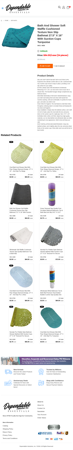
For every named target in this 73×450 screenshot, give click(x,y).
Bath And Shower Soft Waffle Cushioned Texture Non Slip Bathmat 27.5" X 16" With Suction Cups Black (20, 211)
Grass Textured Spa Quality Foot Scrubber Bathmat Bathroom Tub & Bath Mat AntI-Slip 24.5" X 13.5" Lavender (51, 211)
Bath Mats (14, 20)
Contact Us (40, 408)
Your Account (41, 415)
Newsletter (40, 411)
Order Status (41, 418)
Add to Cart (46, 66)
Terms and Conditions (9, 438)
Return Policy (7, 432)
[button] (59, 7)
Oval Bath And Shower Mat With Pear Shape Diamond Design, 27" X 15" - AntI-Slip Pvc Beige (21, 169)
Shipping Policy (7, 429)
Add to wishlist (59, 66)
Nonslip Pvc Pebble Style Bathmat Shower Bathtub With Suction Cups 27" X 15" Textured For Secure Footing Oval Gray (51, 252)
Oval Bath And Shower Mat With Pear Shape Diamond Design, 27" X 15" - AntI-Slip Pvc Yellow (51, 169)
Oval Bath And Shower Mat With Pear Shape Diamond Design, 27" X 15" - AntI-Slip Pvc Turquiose (51, 334)
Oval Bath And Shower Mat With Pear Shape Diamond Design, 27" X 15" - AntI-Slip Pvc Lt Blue (21, 293)
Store (6, 20)
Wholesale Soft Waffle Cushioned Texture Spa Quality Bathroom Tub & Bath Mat (21, 251)
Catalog (5, 426)
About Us (40, 405)
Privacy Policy (7, 435)
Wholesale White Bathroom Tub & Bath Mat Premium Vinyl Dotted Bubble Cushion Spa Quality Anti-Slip (51, 293)
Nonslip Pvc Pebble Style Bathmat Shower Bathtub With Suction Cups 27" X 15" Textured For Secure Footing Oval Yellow (21, 334)
